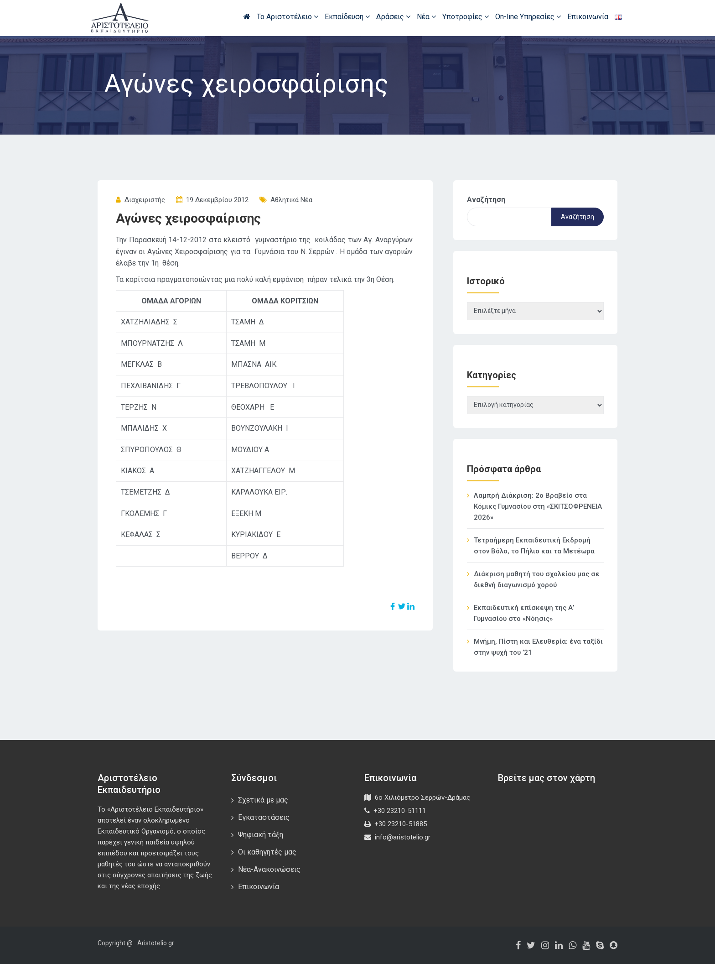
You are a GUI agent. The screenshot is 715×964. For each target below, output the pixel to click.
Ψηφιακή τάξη (260, 834)
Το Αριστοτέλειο (287, 16)
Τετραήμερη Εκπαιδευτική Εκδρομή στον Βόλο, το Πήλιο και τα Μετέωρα (534, 545)
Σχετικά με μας (263, 800)
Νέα (426, 16)
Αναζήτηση (486, 199)
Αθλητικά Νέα (291, 200)
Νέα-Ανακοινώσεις (269, 869)
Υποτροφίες (465, 16)
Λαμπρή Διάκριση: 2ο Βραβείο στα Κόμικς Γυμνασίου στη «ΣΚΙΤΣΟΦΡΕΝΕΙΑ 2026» (538, 506)
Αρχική (247, 16)
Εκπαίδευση (347, 16)
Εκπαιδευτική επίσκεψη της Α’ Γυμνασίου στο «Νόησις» (524, 613)
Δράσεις (393, 16)
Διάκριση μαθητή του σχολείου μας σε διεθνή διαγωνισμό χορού (537, 579)
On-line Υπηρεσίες (528, 16)
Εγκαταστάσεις (264, 817)
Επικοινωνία (587, 16)
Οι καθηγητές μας (267, 852)
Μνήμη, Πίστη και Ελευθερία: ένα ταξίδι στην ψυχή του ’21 (538, 647)
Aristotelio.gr (155, 943)
